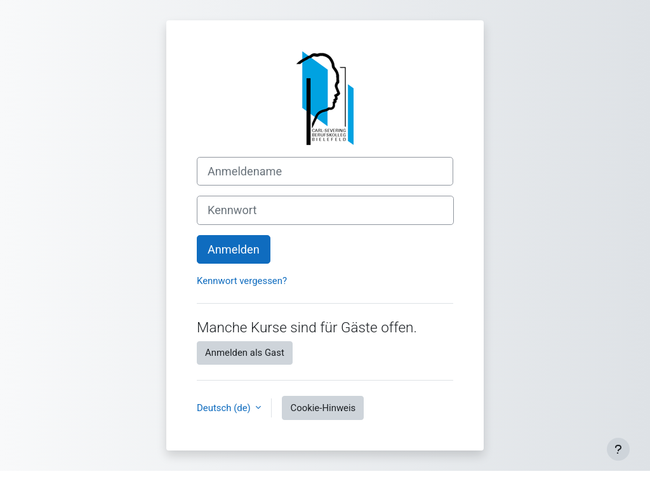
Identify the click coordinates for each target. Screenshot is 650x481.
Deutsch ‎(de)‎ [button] (225, 408)
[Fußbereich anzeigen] (618, 449)
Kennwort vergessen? (242, 281)
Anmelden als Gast (244, 352)
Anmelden (234, 249)
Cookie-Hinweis (322, 408)
